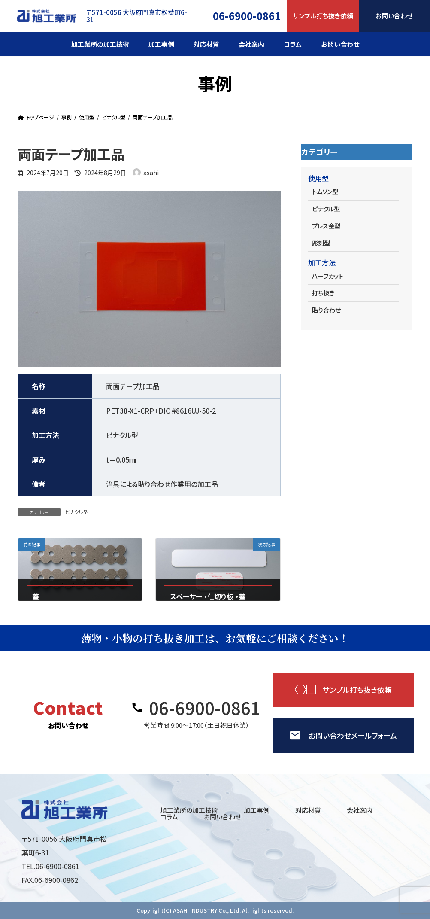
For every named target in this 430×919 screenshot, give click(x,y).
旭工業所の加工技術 (189, 810)
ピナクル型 (76, 511)
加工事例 (257, 810)
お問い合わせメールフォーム (353, 735)
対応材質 (308, 810)
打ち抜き (323, 292)
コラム (169, 816)
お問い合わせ (222, 816)
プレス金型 (326, 225)
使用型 (318, 178)
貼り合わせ (326, 309)
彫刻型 (321, 242)
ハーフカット (327, 275)
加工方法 (322, 262)
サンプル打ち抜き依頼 (323, 15)
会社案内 (359, 810)
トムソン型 (325, 191)
